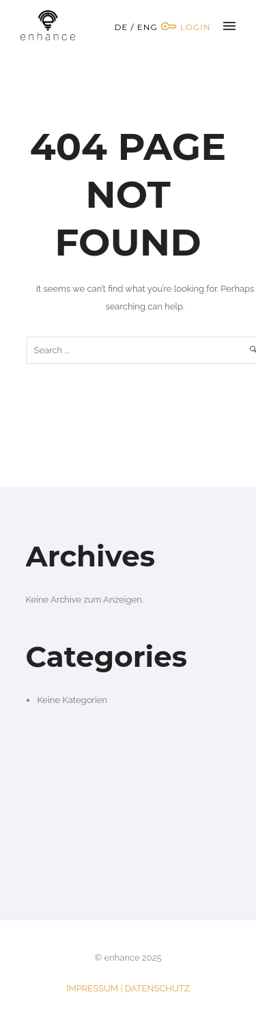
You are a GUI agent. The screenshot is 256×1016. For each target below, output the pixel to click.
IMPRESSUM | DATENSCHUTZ (128, 988)
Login (185, 27)
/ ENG (144, 27)
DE (121, 27)
